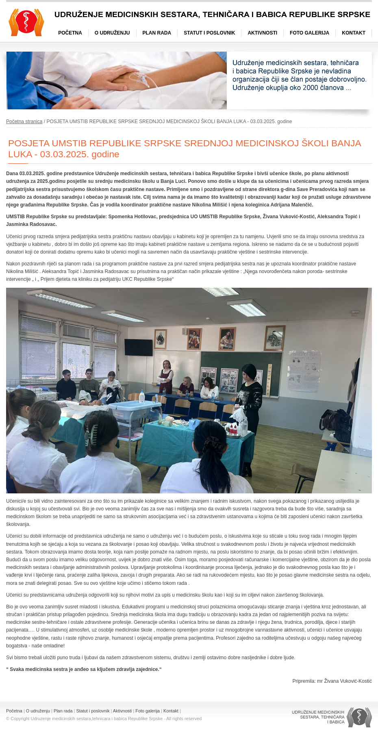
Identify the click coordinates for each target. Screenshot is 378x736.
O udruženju (112, 33)
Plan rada (157, 33)
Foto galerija (309, 33)
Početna (70, 33)
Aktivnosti (262, 33)
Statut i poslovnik (209, 33)
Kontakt (353, 33)
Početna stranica (24, 121)
